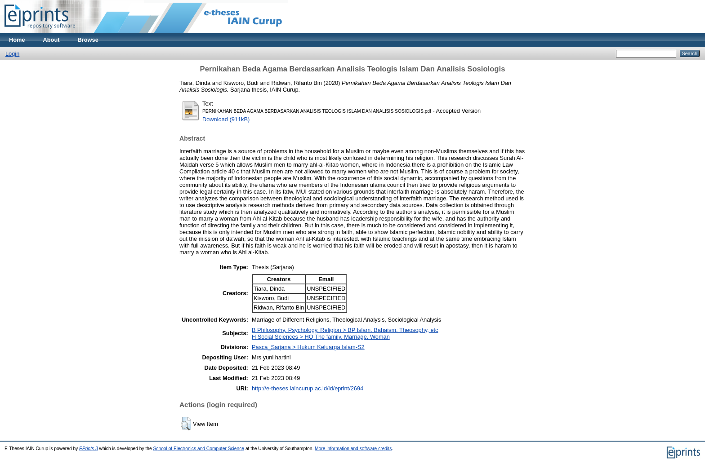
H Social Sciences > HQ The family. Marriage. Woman (321, 336)
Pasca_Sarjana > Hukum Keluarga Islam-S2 (308, 347)
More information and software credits (353, 448)
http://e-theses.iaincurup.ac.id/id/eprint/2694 (307, 388)
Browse (88, 39)
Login (12, 53)
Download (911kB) (226, 119)
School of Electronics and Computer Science (199, 448)
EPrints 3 (88, 448)
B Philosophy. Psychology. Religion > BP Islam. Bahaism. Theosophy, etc (345, 330)
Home (17, 39)
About (51, 39)
